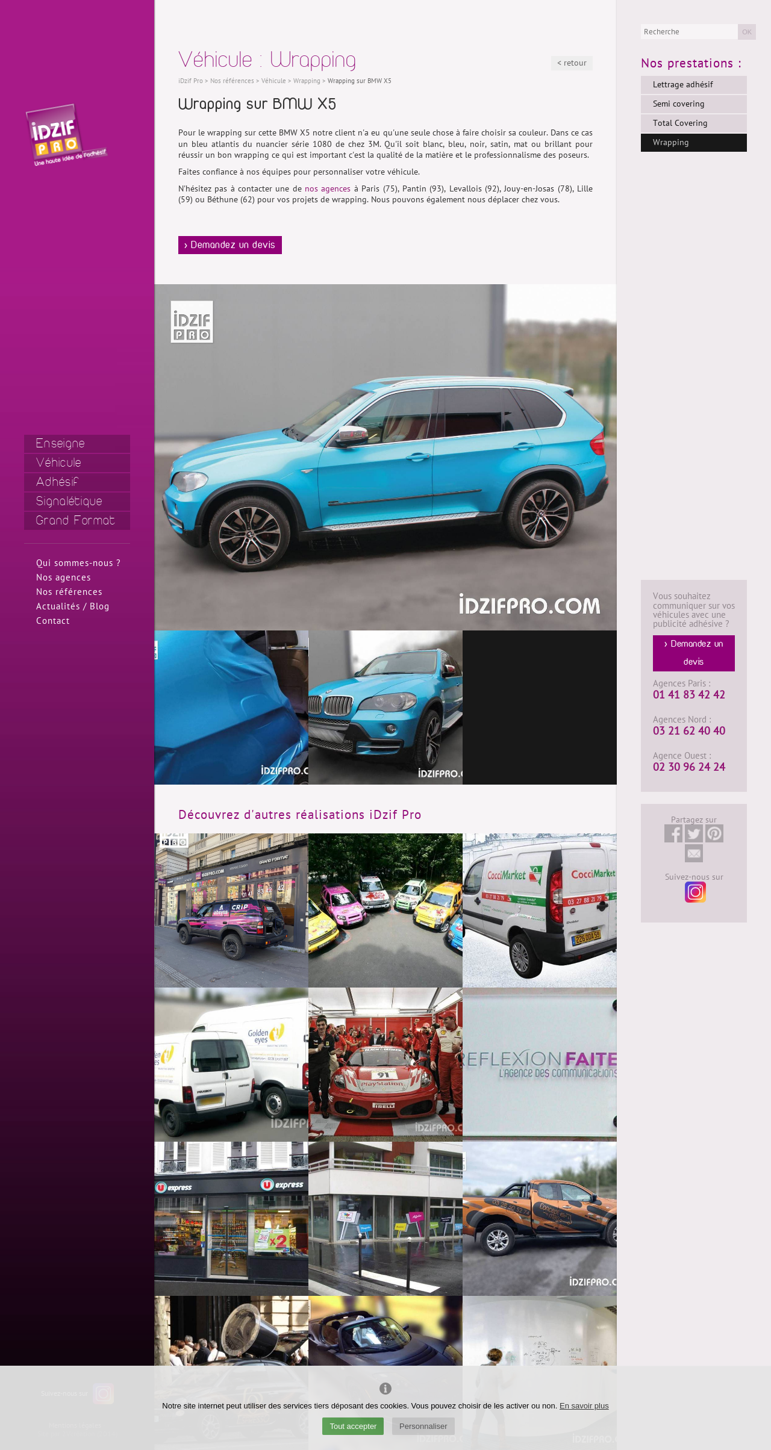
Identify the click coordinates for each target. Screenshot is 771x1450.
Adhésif (58, 482)
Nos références (69, 592)
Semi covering (679, 104)
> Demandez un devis (230, 245)
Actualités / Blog (73, 606)
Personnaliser (423, 1426)
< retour (572, 63)
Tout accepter (352, 1426)
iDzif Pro (190, 81)
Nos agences (63, 577)
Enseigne (60, 443)
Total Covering (680, 123)
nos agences (328, 189)
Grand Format (76, 520)
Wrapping (671, 142)
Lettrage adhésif (683, 84)
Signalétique (69, 501)
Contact (53, 620)
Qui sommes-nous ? (78, 563)
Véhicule (58, 463)
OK (747, 32)
